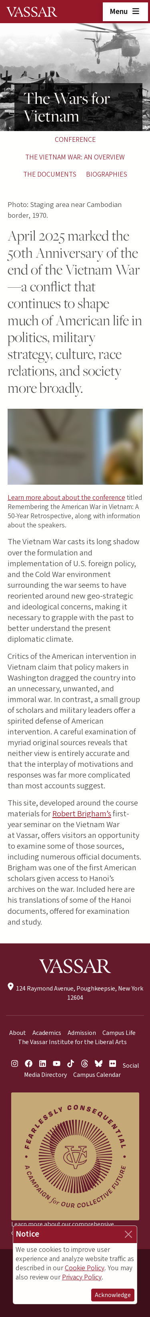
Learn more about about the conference (66, 498)
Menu (125, 11)
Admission (82, 1033)
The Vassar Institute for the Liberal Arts (72, 1042)
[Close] (128, 1234)
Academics (46, 1033)
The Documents (49, 174)
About (17, 1033)
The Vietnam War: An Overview (75, 157)
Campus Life (119, 1033)
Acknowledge (113, 1295)
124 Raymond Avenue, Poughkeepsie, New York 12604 (75, 993)
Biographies (106, 174)
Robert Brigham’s (81, 814)
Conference (75, 140)
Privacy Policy (82, 1277)
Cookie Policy (84, 1268)
